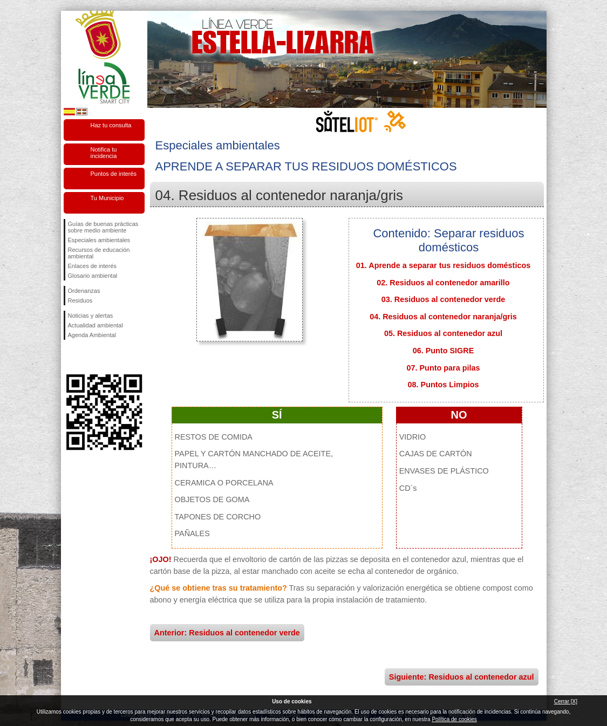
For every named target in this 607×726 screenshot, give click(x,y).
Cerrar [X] (565, 701)
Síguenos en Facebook (70, 357)
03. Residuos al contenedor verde (443, 299)
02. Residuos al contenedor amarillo (443, 282)
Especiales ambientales (99, 240)
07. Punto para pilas (443, 368)
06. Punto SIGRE (443, 350)
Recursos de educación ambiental (99, 252)
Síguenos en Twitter (87, 357)
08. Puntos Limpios (443, 384)
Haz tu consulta (111, 125)
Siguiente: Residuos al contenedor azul (461, 677)
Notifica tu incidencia (104, 152)
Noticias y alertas (90, 315)
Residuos (80, 300)
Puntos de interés (114, 173)
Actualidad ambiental (95, 325)
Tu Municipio (107, 198)
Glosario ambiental (93, 275)
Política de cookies (454, 719)
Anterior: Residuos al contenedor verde (227, 632)
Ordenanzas (84, 290)
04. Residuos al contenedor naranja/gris (443, 316)
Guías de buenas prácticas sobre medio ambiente (103, 227)
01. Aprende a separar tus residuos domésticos (443, 265)
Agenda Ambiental (92, 335)
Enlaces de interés (92, 266)
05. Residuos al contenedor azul (443, 333)
